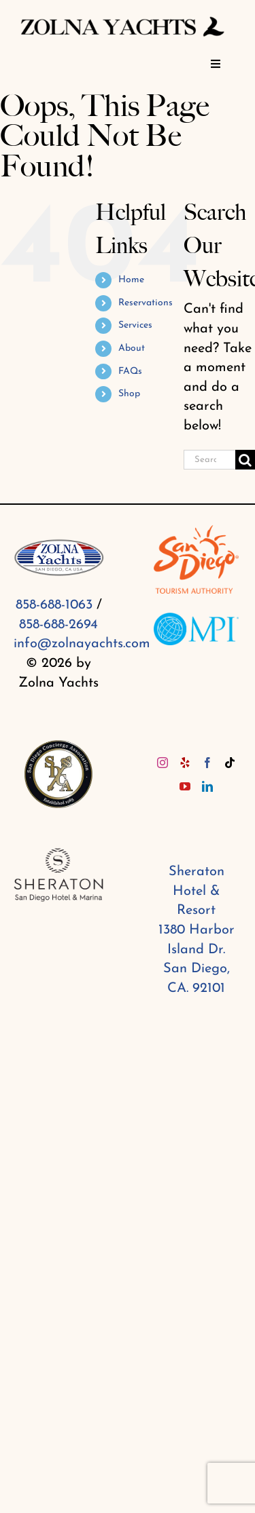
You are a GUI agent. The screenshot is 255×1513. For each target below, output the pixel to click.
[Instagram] (162, 762)
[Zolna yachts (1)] (122, 18)
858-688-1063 (54, 605)
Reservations (145, 303)
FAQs (130, 371)
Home (131, 280)
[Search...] (209, 460)
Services (135, 325)
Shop (129, 394)
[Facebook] (207, 762)
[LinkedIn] (207, 786)
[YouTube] (185, 786)
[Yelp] (185, 762)
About (131, 348)
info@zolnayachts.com (82, 644)
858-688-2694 (58, 625)
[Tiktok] (229, 762)
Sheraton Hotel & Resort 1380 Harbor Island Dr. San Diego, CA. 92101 (196, 930)
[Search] (245, 460)
